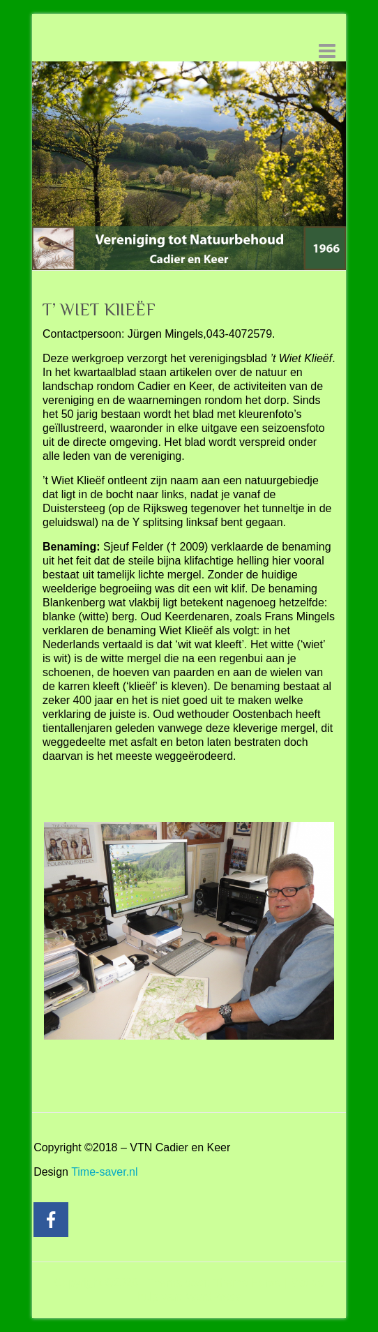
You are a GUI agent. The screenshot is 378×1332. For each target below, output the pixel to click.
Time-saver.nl (104, 1172)
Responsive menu (327, 50)
